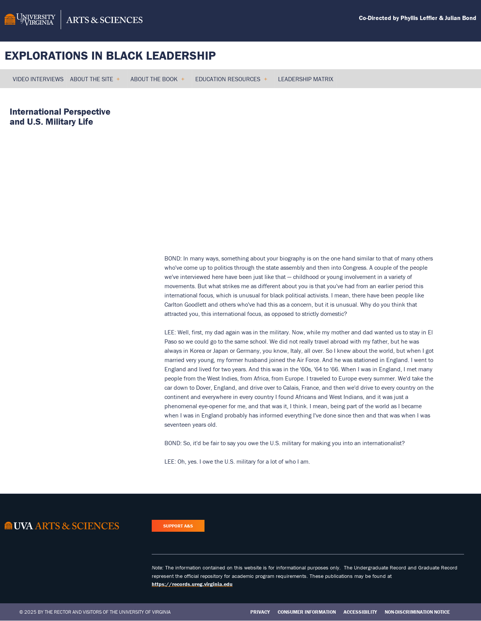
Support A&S (178, 526)
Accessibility (360, 612)
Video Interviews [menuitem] (38, 79)
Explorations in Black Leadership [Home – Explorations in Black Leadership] (110, 55)
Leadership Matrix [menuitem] (305, 79)
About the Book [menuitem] (157, 81)
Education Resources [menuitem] (231, 81)
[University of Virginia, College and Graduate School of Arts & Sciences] (73, 21)
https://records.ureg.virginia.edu (192, 584)
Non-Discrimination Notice (417, 612)
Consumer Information (307, 612)
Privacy (260, 612)
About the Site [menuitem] (95, 81)
